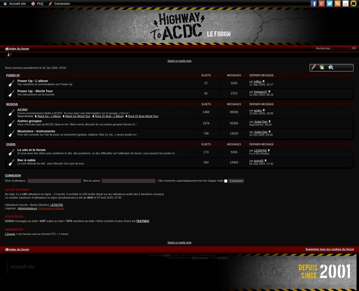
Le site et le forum (31, 150)
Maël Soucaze (200, 257)
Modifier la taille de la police (8, 55)
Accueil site (23, 266)
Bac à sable (26, 160)
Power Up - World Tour (35, 91)
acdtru (258, 110)
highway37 (260, 91)
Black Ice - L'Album (49, 116)
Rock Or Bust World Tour (143, 116)
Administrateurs (27, 208)
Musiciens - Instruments (36, 131)
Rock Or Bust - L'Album (109, 116)
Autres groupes (29, 121)
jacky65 (258, 160)
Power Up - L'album (32, 81)
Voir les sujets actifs (331, 67)
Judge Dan (260, 121)
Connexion (13, 175)
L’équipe (10, 233)
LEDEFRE (260, 150)
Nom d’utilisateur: (15, 180)
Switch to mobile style (179, 61)
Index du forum (19, 48)
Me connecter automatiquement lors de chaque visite (193, 180)
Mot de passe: (91, 180)
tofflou (258, 81)
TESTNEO (142, 220)
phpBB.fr (223, 257)
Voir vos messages (313, 67)
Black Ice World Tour (77, 116)
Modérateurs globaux (51, 208)
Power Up (13, 75)
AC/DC (22, 110)
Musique (12, 104)
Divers (10, 144)
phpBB (166, 255)
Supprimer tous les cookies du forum (330, 249)
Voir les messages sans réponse (322, 67)
